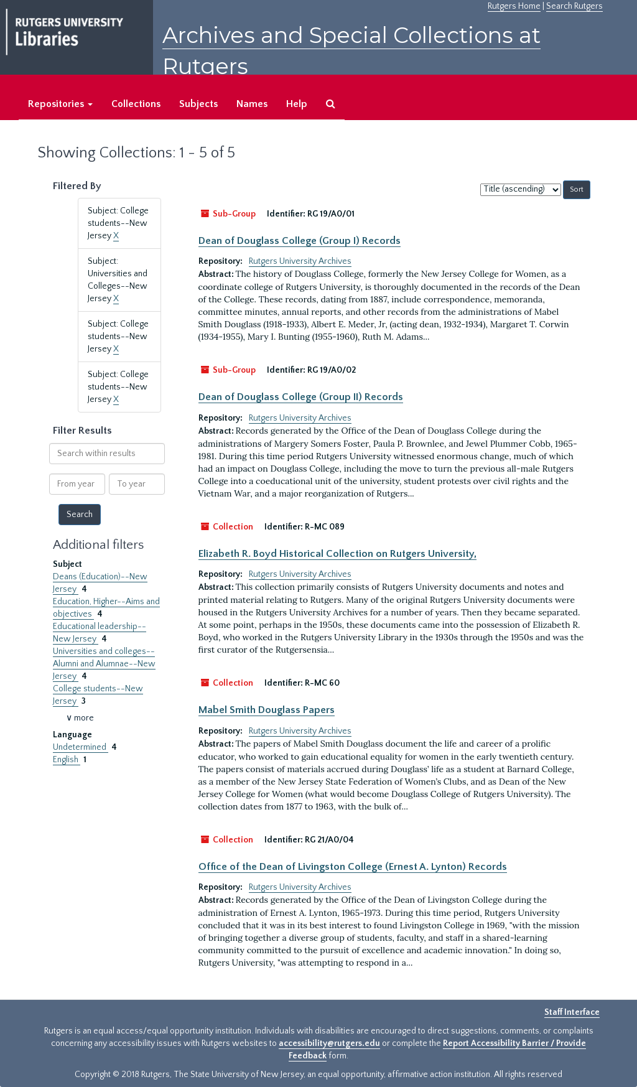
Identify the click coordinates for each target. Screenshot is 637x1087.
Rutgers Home (514, 6)
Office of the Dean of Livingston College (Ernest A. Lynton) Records (352, 866)
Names (251, 104)
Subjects (198, 104)
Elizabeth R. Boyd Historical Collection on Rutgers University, (337, 553)
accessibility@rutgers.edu (329, 1043)
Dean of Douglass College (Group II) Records (300, 397)
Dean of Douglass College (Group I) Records (299, 240)
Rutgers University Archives (300, 261)
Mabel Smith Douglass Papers (266, 710)
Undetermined (80, 747)
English (66, 760)
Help (296, 104)
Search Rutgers (574, 6)
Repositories (60, 104)
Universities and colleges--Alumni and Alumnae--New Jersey (104, 663)
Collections (135, 104)
